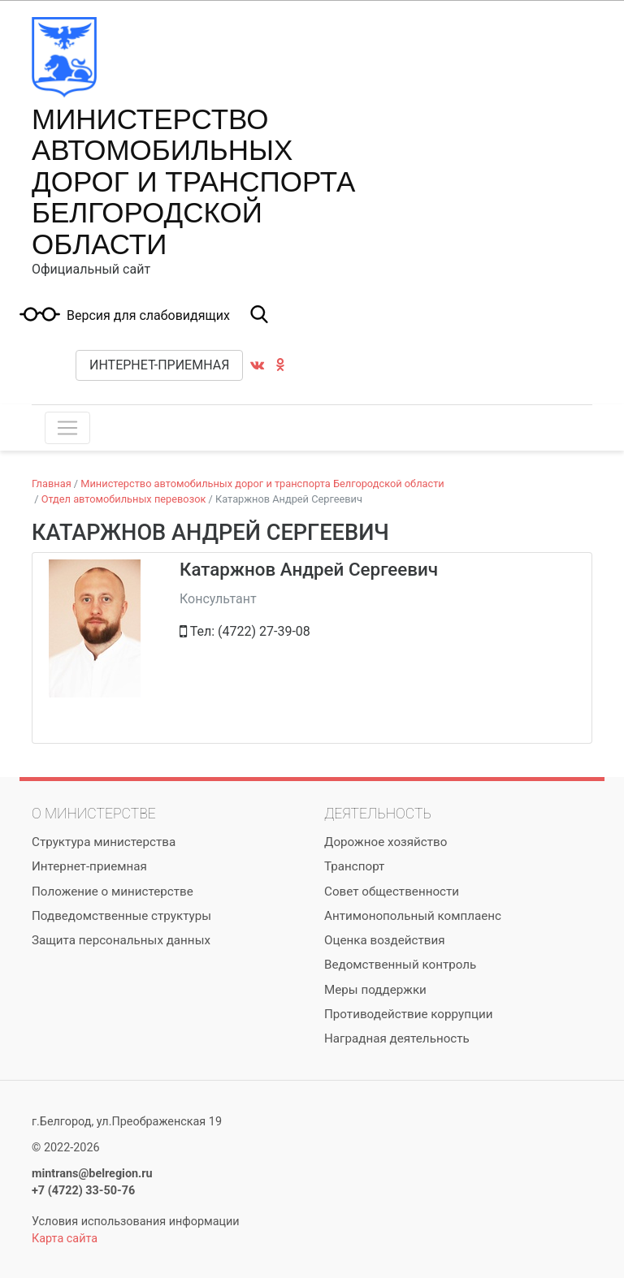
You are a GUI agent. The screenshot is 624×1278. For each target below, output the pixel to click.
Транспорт (354, 866)
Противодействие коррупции (408, 1014)
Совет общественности (391, 891)
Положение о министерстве (112, 891)
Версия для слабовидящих (148, 315)
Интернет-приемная (159, 365)
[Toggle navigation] (67, 428)
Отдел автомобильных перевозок (123, 499)
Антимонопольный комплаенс (412, 916)
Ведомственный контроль (400, 964)
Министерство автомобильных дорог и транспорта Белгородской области (193, 181)
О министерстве (94, 813)
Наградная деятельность (397, 1038)
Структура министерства (104, 842)
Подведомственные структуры (121, 916)
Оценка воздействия (384, 940)
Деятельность (377, 813)
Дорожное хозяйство (385, 842)
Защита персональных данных (121, 940)
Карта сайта (65, 1239)
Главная (52, 483)
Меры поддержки (375, 989)
